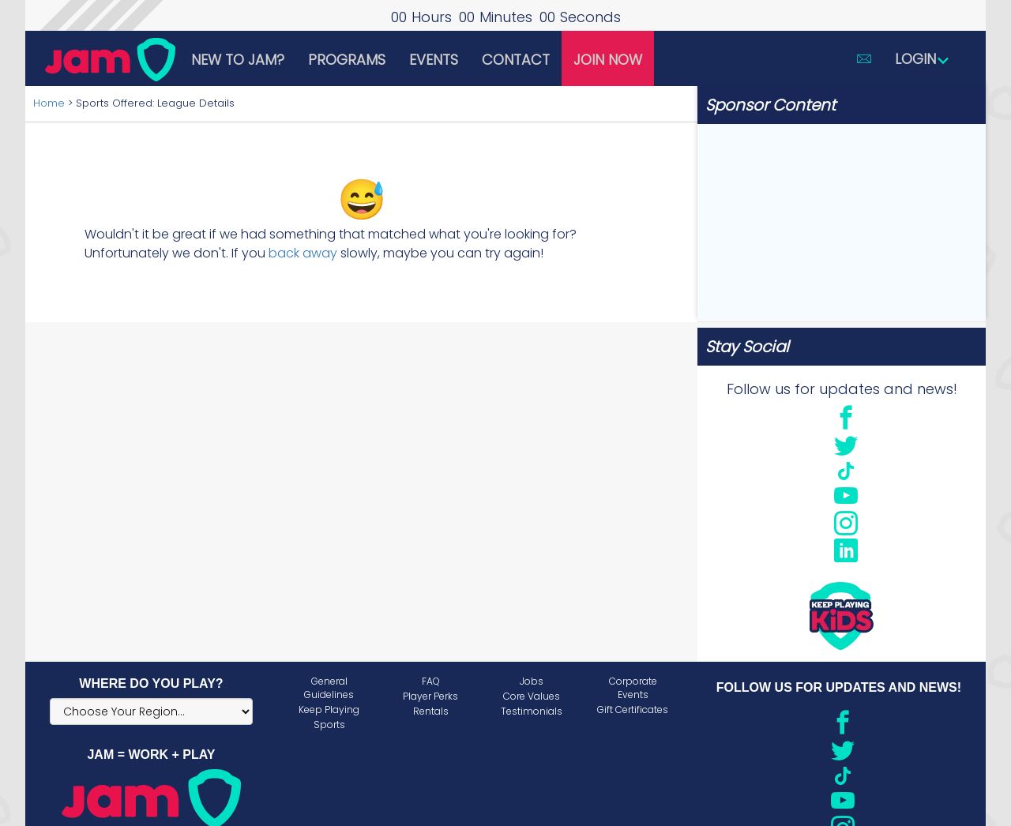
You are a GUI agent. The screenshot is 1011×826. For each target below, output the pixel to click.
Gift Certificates (632, 709)
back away (303, 253)
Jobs (531, 681)
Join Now (607, 59)
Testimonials (531, 711)
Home (49, 103)
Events (433, 59)
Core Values (531, 696)
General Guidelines (329, 687)
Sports (329, 724)
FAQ (431, 681)
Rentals (431, 711)
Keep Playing (329, 709)
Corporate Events (633, 687)
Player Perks (430, 696)
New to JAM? (237, 59)
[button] (864, 58)
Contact (516, 59)
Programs (346, 59)
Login (922, 59)
